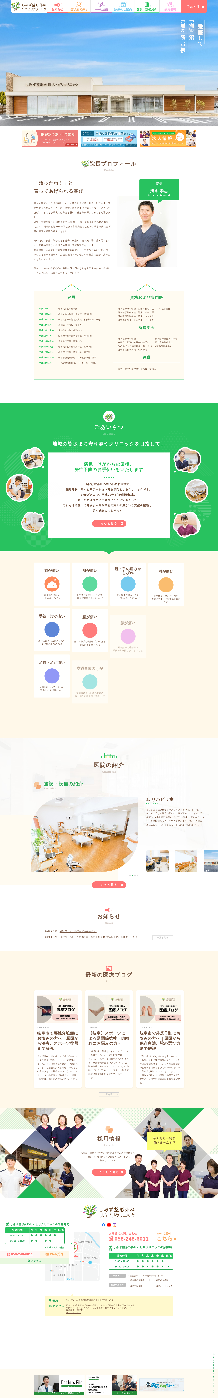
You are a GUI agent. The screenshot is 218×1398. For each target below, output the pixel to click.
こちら (165, 1238)
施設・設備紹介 (147, 6)
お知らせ (57, 6)
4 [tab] (137, 875)
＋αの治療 (101, 6)
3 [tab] (135, 875)
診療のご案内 (123, 6)
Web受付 (54, 1254)
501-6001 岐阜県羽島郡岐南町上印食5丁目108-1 (89, 1300)
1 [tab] (130, 875)
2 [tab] (132, 875)
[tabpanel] (124, 834)
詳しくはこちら (73, 1312)
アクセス (34, 1261)
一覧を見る (162, 937)
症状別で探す (79, 6)
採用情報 (170, 6)
